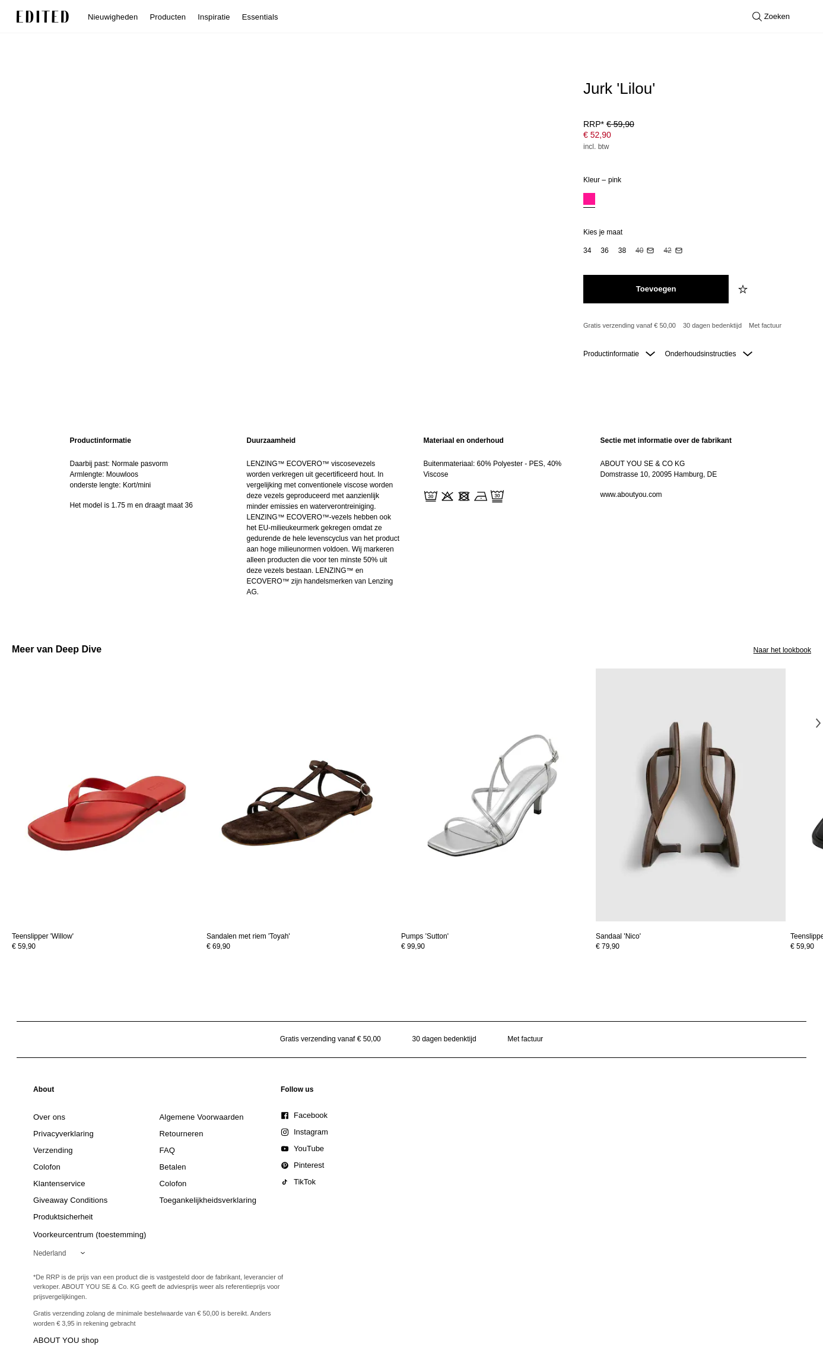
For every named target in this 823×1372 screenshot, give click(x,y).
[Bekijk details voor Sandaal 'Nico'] (691, 795)
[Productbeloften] (692, 326)
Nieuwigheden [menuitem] (113, 17)
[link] (44, 1092)
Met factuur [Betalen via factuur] (765, 325)
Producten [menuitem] (168, 17)
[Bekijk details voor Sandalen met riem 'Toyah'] (301, 795)
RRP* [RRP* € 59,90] (608, 124)
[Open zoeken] (771, 17)
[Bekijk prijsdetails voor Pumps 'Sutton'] (496, 946)
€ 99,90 (413, 946)
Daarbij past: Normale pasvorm (119, 464)
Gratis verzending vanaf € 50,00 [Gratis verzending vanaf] (629, 325)
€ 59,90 (24, 946)
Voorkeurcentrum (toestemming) (90, 1234)
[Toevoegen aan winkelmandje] (656, 289)
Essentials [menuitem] (260, 17)
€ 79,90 (607, 946)
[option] (589, 200)
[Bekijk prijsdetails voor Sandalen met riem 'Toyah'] (301, 946)
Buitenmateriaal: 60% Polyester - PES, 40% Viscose (493, 469)
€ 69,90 (218, 946)
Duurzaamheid (271, 440)
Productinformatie (619, 354)
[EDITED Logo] (43, 17)
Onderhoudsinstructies (708, 354)
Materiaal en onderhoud (464, 440)
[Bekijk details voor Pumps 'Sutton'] (496, 795)
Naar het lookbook (782, 650)
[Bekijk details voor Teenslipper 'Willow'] (107, 795)
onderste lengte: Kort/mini (110, 485)
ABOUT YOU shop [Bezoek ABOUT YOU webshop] (65, 1340)
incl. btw (596, 146)
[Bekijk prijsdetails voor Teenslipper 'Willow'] (107, 946)
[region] (146, 516)
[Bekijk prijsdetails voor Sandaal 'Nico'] (691, 946)
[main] (412, 516)
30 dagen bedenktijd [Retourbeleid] (712, 325)
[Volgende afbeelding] (818, 723)
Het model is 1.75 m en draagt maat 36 (131, 505)
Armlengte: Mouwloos (104, 474)
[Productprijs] (692, 136)
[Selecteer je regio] (61, 1253)
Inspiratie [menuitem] (214, 17)
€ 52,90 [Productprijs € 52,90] (597, 135)
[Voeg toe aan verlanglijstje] (744, 289)
